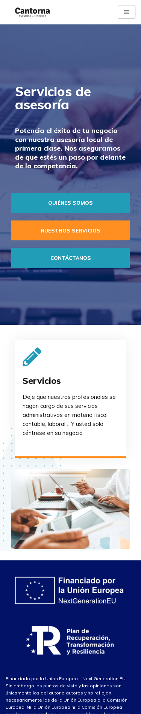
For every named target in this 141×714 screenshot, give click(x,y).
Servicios (42, 380)
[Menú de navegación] (126, 12)
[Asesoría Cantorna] (31, 12)
